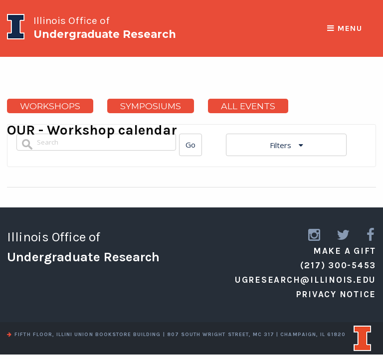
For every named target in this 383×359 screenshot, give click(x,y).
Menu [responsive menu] (344, 28)
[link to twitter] (344, 235)
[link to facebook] (371, 235)
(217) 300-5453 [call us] (338, 265)
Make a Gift (344, 251)
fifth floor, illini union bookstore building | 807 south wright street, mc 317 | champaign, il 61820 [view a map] (176, 334)
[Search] (190, 145)
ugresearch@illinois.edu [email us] (305, 280)
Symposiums (150, 106)
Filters (281, 145)
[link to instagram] (315, 235)
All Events (248, 106)
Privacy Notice (336, 294)
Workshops (50, 106)
